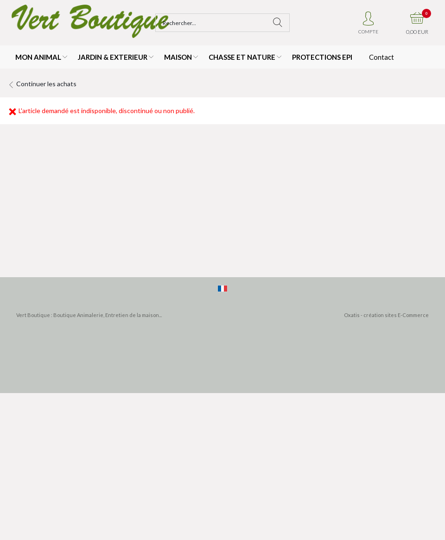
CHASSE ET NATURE (242, 57)
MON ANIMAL (38, 57)
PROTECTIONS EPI (322, 57)
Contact (381, 57)
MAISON (178, 57)
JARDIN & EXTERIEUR (112, 57)
